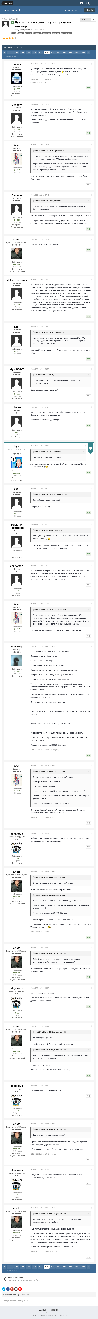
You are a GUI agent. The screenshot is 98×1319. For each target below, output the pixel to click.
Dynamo (17, 104)
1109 (70, 53)
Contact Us (55, 1310)
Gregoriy (16, 646)
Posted (40, 64)
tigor (17, 446)
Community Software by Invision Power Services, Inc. (49, 1315)
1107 (58, 53)
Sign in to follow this (11, 19)
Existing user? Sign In (73, 10)
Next (83, 52)
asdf (16, 326)
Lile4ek (16, 407)
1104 (40, 53)
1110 (76, 53)
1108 (64, 53)
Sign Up (90, 10)
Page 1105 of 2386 (11, 56)
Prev (10, 52)
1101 (22, 53)
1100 (16, 53)
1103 (34, 53)
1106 (52, 53)
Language (43, 1310)
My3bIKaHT (17, 369)
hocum (17, 64)
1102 (28, 53)
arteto (16, 239)
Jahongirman (25, 30)
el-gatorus (17, 833)
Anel (16, 145)
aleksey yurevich (17, 280)
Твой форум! (11, 10)
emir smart (16, 566)
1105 (46, 53)
